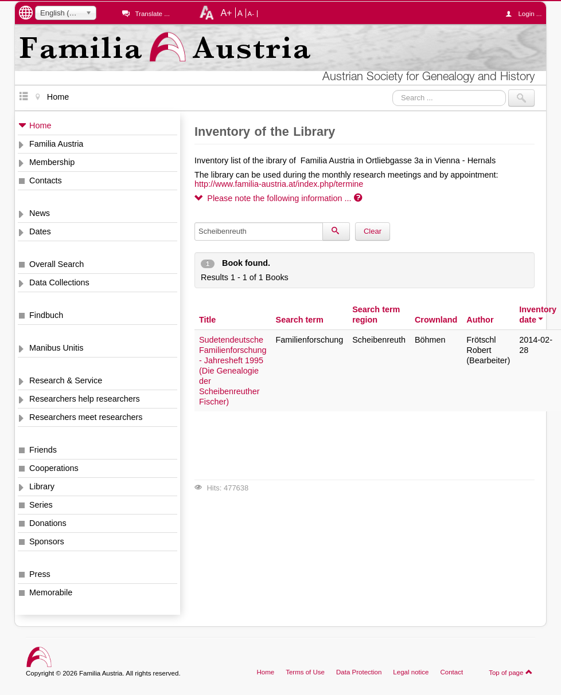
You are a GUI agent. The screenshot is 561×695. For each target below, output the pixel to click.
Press (39, 574)
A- (251, 13)
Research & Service (65, 380)
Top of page (511, 672)
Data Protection (358, 672)
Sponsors (46, 541)
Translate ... (152, 13)
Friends (43, 449)
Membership (52, 162)
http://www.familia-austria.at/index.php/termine (278, 184)
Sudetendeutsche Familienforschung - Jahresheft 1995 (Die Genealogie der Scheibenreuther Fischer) (233, 370)
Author (479, 319)
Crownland (436, 319)
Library (41, 486)
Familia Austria (56, 143)
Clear (372, 231)
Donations (48, 523)
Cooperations (54, 468)
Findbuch (46, 315)
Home (40, 125)
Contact (451, 672)
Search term (300, 319)
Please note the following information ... (278, 198)
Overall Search (56, 264)
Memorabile (50, 592)
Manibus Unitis (56, 347)
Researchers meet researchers (86, 417)
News (39, 213)
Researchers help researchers (84, 398)
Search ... (392, 89)
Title (207, 319)
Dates (40, 231)
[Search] (336, 231)
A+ (226, 12)
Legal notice (410, 672)
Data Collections (59, 282)
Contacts (45, 180)
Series (41, 504)
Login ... (526, 13)
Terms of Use (305, 672)
